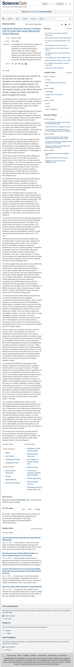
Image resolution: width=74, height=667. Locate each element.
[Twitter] (16, 64)
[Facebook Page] (50, 3)
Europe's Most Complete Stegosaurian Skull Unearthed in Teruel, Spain (58, 142)
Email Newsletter (10, 616)
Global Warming (10, 479)
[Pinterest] (19, 64)
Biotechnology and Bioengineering (55, 82)
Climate (8, 476)
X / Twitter (8, 633)
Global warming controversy (32, 455)
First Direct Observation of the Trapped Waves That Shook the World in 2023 (57, 137)
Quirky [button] (42, 19)
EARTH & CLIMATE (49, 88)
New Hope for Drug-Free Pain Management (58, 38)
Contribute (26, 655)
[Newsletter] (70, 3)
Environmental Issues (12, 483)
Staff (19, 655)
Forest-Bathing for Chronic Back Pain (56, 45)
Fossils (47, 103)
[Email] (26, 64)
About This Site (11, 655)
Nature (7, 453)
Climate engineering (34, 478)
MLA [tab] (23, 509)
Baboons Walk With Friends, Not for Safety (58, 60)
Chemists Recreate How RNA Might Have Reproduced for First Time (57, 146)
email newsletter (46, 12)
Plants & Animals (9, 449)
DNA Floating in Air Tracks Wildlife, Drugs (57, 57)
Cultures (47, 106)
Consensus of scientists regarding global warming (33, 473)
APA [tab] (29, 509)
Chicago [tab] (37, 509)
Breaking (47, 28)
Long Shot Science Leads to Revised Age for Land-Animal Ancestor (57, 123)
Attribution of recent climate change (33, 449)
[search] (70, 18)
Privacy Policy (42, 655)
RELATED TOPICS (8, 444)
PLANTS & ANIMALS (49, 76)
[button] (62, 24)
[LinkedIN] (22, 64)
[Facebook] (12, 64)
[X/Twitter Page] (54, 3)
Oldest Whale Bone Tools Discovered (56, 158)
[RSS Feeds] (66, 3)
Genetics (48, 80)
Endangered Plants (11, 463)
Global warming (32, 467)
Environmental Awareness (10, 472)
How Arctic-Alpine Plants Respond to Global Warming (22, 587)
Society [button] (34, 19)
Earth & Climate (8, 467)
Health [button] (10, 19)
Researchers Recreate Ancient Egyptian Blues (57, 154)
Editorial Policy (52, 655)
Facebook (8, 630)
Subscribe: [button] (60, 4)
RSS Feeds (8, 619)
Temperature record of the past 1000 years (34, 488)
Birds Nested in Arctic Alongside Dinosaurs (58, 126)
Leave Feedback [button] (10, 647)
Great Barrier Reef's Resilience (54, 68)
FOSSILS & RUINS (49, 100)
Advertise (33, 655)
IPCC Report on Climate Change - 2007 (33, 462)
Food (46, 85)
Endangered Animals (12, 459)
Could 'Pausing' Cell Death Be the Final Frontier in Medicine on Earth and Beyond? (58, 130)
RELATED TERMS (29, 444)
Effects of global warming (32, 483)
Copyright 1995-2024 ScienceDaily (14, 658)
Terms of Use (63, 655)
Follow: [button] (45, 4)
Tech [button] (18, 19)
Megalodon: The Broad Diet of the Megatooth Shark (55, 161)
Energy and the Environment (53, 94)
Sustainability (49, 91)
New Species (9, 456)
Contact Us (8, 650)
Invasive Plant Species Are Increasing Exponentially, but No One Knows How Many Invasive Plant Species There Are (21, 571)
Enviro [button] (25, 19)
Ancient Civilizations (51, 109)
